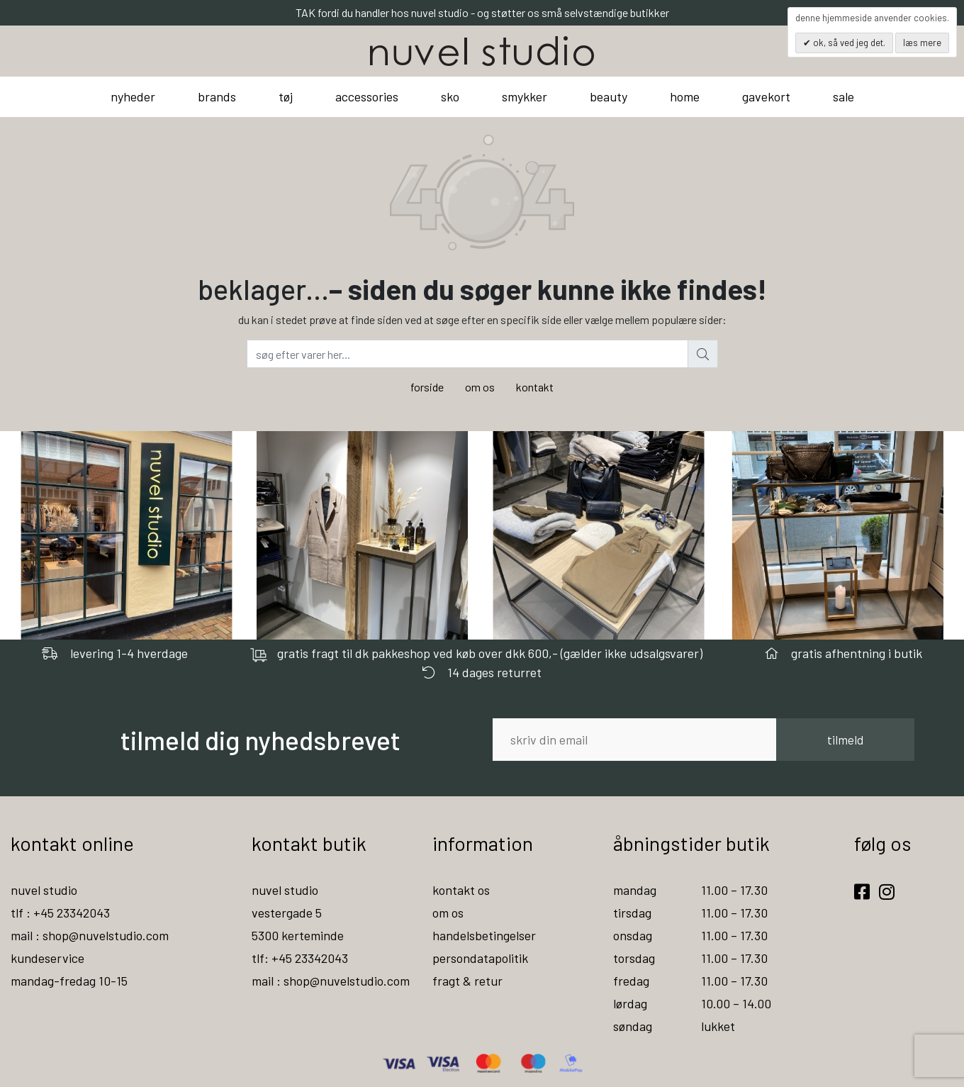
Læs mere (922, 42)
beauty (608, 96)
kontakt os (461, 890)
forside (427, 387)
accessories (366, 96)
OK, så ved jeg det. (848, 42)
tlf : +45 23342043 (60, 912)
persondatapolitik (480, 958)
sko (450, 96)
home (685, 96)
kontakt (535, 387)
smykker (524, 96)
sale (843, 96)
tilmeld (845, 739)
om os (480, 387)
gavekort (766, 96)
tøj (286, 96)
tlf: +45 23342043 (300, 958)
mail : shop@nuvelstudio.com (90, 935)
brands (217, 96)
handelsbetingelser (484, 935)
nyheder (133, 96)
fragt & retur (467, 980)
